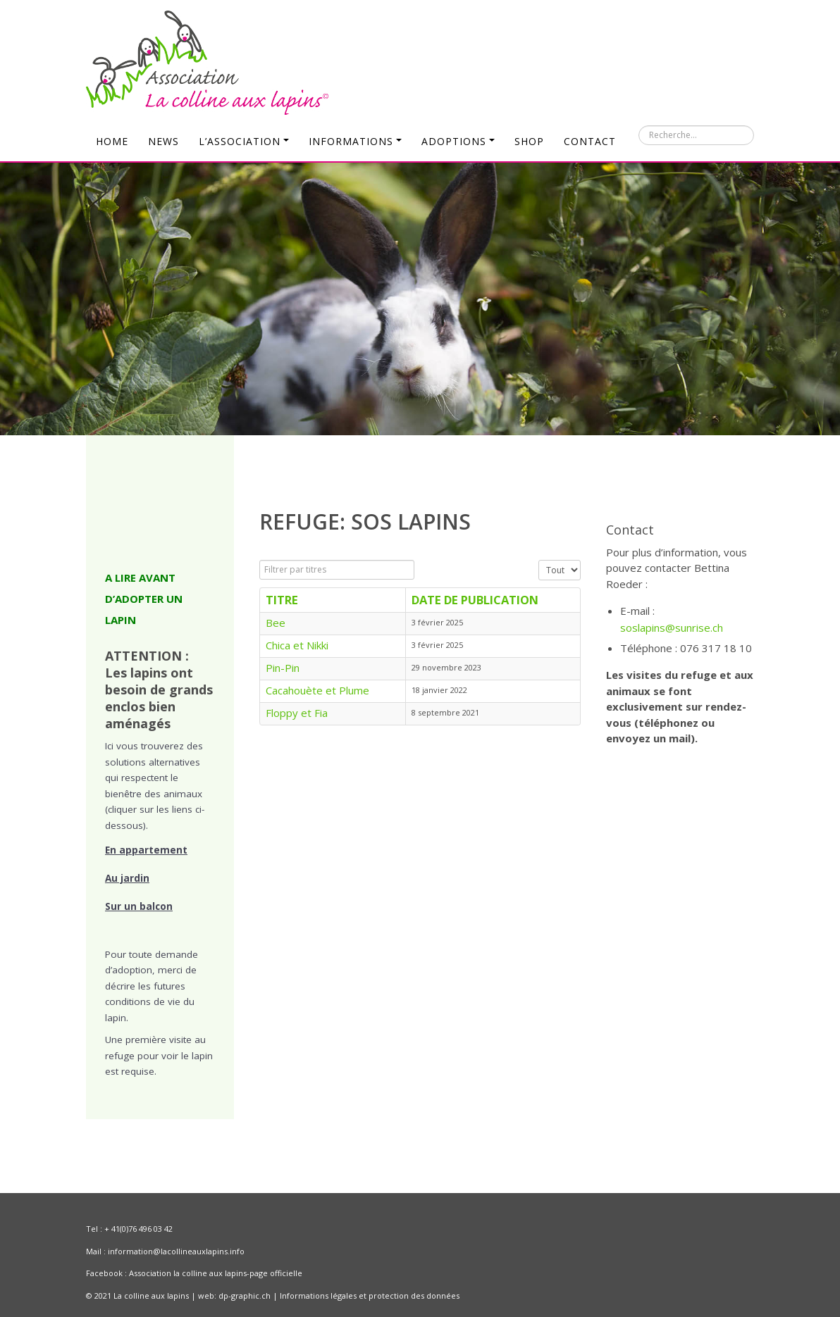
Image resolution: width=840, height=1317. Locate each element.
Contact (590, 141)
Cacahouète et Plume (317, 690)
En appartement (146, 850)
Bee (275, 623)
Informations (355, 141)
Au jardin (127, 878)
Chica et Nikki (297, 645)
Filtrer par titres (259, 560)
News (163, 141)
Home (112, 141)
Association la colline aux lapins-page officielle (215, 1273)
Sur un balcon (139, 906)
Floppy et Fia (297, 713)
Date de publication (475, 600)
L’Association (244, 141)
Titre (282, 600)
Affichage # (538, 560)
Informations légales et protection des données (369, 1295)
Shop (529, 141)
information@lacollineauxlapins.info (176, 1251)
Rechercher (638, 125)
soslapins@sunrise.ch (671, 627)
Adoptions (458, 141)
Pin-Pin (282, 668)
